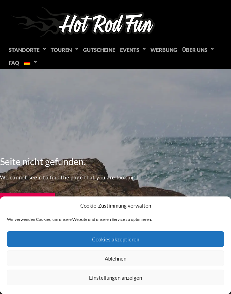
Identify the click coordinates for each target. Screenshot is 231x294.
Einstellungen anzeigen (115, 277)
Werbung (163, 50)
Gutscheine (99, 50)
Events (129, 50)
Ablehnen (115, 258)
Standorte (24, 50)
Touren (61, 50)
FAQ (14, 63)
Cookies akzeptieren (115, 239)
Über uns (194, 50)
